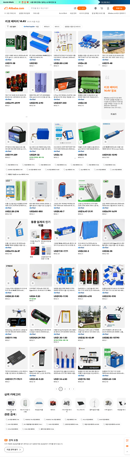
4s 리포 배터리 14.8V (34, 170)
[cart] (102, 8)
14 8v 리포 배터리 (12, 429)
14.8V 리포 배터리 (52, 424)
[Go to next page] (74, 389)
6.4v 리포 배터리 (100, 170)
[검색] (81, 8)
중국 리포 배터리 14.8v (46, 429)
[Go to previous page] (56, 389)
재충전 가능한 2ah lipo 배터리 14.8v (17, 174)
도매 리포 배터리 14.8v (70, 424)
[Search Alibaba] (51, 8)
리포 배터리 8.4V (45, 165)
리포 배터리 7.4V (71, 419)
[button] (75, 8)
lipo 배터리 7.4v (69, 170)
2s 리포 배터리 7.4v (12, 419)
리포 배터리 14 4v (12, 165)
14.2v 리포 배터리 (87, 419)
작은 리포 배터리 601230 (90, 424)
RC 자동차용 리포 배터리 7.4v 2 (32, 424)
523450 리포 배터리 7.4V (14, 170)
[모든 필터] (11, 26)
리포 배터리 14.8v (93, 165)
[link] (127, 440)
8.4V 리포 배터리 (103, 419)
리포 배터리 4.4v (61, 165)
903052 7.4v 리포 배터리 (31, 419)
